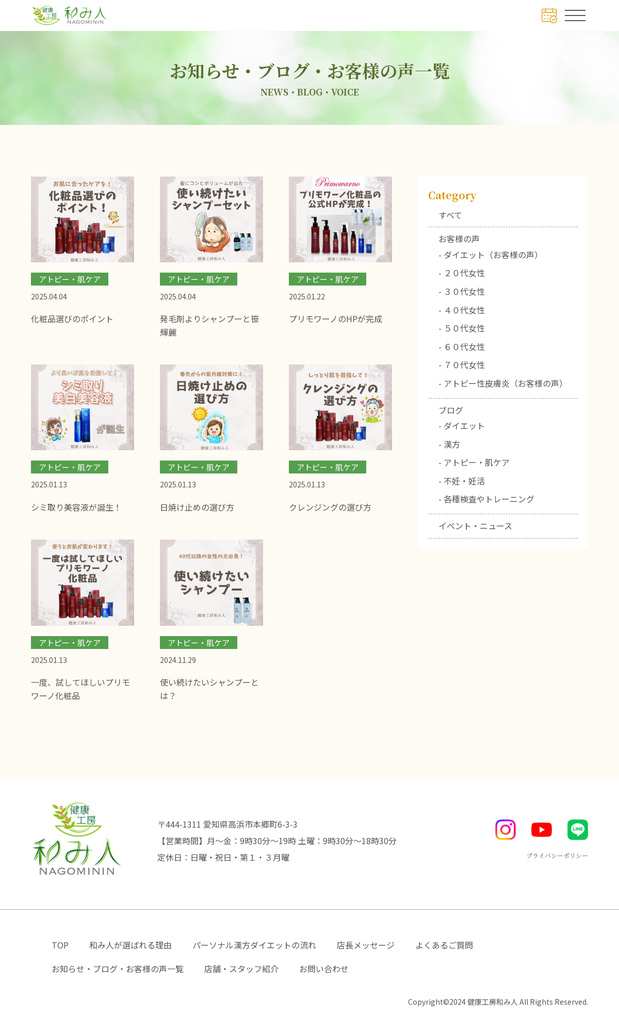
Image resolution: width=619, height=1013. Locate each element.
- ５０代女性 (461, 328)
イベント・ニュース (475, 525)
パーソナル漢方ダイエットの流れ (254, 945)
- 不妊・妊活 (461, 480)
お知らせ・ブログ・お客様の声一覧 (118, 968)
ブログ (450, 410)
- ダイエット (461, 425)
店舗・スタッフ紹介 (241, 968)
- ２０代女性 (461, 272)
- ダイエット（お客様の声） (490, 254)
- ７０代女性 (461, 364)
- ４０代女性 (461, 310)
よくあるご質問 (444, 945)
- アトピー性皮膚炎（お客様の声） (502, 383)
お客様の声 (459, 238)
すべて (450, 215)
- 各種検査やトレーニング (486, 499)
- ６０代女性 (461, 346)
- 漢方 (449, 444)
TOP (60, 945)
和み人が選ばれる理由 (130, 945)
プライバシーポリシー (557, 855)
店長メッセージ (366, 945)
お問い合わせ (324, 968)
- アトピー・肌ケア (474, 462)
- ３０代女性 (461, 291)
